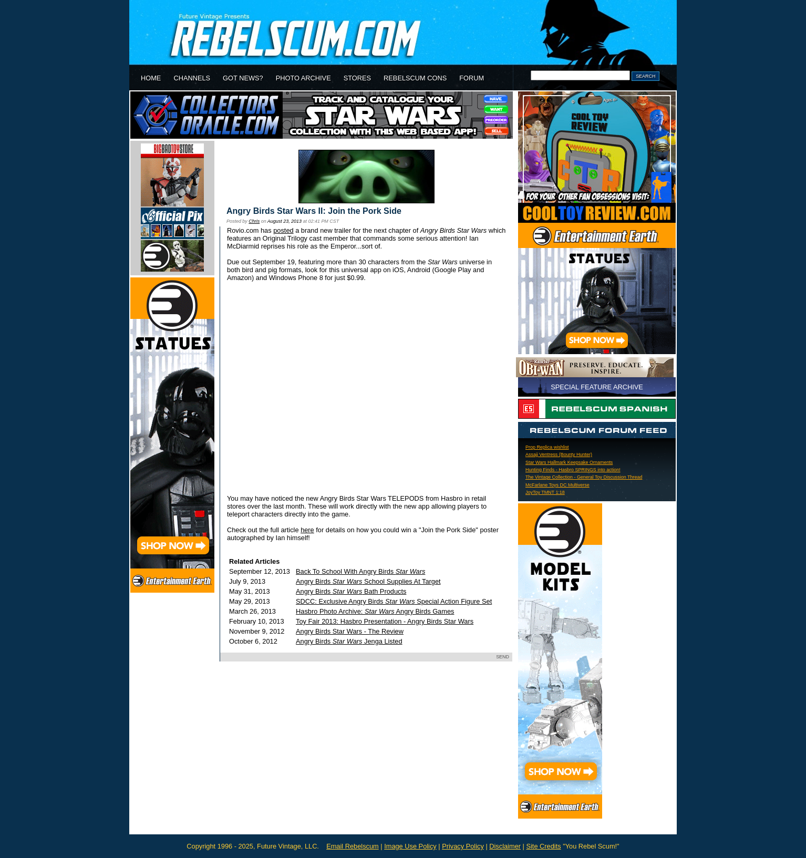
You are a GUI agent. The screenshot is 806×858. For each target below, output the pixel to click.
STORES (357, 78)
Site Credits (543, 846)
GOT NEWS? (243, 78)
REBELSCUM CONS (415, 78)
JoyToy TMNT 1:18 (545, 492)
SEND (502, 656)
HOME (151, 78)
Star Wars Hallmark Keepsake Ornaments (569, 462)
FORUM (471, 78)
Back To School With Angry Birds (360, 571)
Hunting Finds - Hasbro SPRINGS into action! (573, 469)
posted (283, 230)
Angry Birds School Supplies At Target (368, 581)
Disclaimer (505, 846)
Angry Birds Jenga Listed (349, 641)
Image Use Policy (410, 846)
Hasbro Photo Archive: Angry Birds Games (375, 611)
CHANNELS (191, 78)
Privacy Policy (463, 846)
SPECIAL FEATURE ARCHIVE (597, 387)
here (307, 530)
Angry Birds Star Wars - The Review (350, 631)
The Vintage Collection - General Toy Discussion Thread (583, 477)
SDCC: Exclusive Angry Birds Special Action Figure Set (394, 601)
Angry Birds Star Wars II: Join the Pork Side (313, 210)
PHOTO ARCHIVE (303, 78)
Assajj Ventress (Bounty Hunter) (558, 454)
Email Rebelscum (352, 846)
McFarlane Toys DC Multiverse (557, 485)
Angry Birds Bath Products (351, 591)
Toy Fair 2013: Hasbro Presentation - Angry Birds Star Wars (384, 621)
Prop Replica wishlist (547, 447)
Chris (254, 221)
